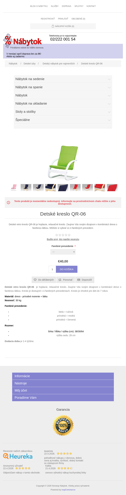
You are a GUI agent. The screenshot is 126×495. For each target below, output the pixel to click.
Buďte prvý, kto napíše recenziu (63, 239)
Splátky (78, 6)
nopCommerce (68, 490)
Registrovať (48, 19)
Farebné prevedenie (63, 246)
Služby (55, 6)
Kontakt (91, 6)
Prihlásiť (63, 19)
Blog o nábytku (39, 6)
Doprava (66, 6)
